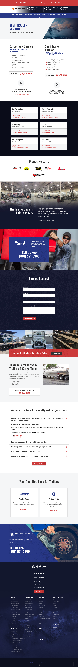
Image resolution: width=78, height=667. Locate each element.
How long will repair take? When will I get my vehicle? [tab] (39, 447)
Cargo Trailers (15, 607)
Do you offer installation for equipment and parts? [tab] (39, 456)
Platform (55, 607)
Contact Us (37, 591)
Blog (40, 632)
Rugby (40, 614)
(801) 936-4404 (48, 9)
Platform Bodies (30, 633)
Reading (40, 599)
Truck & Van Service (29, 603)
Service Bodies (30, 634)
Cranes (28, 622)
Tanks (13, 620)
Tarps (28, 627)
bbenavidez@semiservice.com (50, 117)
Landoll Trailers (42, 611)
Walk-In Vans (29, 612)
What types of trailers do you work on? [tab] (39, 451)
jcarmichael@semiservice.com (20, 117)
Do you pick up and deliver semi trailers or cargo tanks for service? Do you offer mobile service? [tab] (39, 419)
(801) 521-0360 (31, 9)
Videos (54, 620)
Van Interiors (56, 614)
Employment (41, 634)
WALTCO (41, 620)
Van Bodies (29, 636)
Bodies (26, 629)
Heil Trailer (41, 607)
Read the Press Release (56, 3)
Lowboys (14, 616)
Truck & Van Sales (29, 599)
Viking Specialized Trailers (44, 618)
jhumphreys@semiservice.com (20, 147)
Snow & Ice (37, 15)
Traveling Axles (15, 622)
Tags (13, 618)
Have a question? (38, 464)
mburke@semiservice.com (49, 147)
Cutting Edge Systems (17, 640)
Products (12, 636)
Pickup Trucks (30, 611)
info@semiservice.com (39, 587)
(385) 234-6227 (46, 115)
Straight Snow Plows (16, 645)
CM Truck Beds (42, 605)
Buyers (40, 603)
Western (41, 622)
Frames (54, 605)
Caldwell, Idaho (65, 8)
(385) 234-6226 (16, 115)
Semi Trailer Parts (14, 601)
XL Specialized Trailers (44, 623)
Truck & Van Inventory (29, 614)
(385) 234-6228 (16, 130)
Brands (44, 15)
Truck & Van (29, 597)
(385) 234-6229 (46, 146)
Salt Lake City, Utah (33, 8)
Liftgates (29, 625)
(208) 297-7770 (64, 9)
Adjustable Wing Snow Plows (18, 638)
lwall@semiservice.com (48, 132)
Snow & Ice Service (15, 634)
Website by (39, 665)
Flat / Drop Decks (16, 614)
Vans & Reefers (15, 623)
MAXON (40, 612)
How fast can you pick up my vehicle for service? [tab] (39, 442)
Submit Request (28, 318)
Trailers (13, 597)
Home (13, 15)
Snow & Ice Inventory (15, 651)
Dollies (13, 611)
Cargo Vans (29, 609)
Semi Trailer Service (15, 603)
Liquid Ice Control (16, 642)
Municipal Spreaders (16, 644)
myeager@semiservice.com (19, 132)
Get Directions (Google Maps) (21, 94)
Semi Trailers (19, 15)
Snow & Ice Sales (14, 631)
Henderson (41, 609)
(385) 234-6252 (46, 130)
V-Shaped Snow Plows (17, 649)
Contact (64, 15)
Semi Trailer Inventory (15, 609)
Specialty (27, 618)
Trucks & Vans (28, 15)
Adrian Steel (41, 601)
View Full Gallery (56, 353)
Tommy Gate (42, 616)
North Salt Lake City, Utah (51, 8)
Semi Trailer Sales (14, 599)
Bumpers (55, 599)
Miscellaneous (30, 616)
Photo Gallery (51, 15)
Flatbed (54, 603)
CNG (28, 620)
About (58, 15)
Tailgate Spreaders (16, 647)
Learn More (23, 509)
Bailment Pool (28, 605)
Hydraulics (29, 623)
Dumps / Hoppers (16, 612)
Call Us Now (29, 254)
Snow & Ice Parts (14, 633)
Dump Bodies (29, 631)
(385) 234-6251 (16, 146)
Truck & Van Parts (28, 601)
